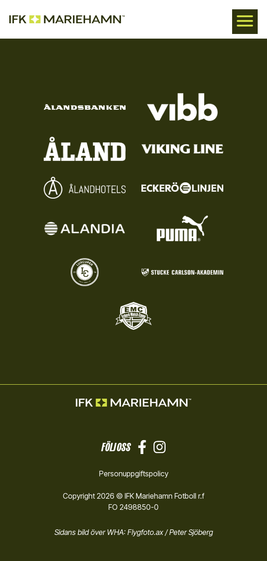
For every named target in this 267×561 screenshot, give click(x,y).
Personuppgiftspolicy (133, 473)
